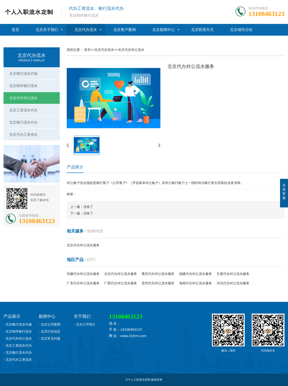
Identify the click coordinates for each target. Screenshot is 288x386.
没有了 (88, 207)
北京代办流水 (85, 30)
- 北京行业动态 (49, 331)
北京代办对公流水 (23, 98)
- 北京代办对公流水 (18, 338)
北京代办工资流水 (23, 134)
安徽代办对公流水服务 (83, 274)
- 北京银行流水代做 (18, 324)
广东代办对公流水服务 (83, 283)
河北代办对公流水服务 (233, 283)
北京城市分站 (241, 30)
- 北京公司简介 (85, 324)
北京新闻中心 (163, 30)
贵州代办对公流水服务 (158, 283)
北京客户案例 (124, 30)
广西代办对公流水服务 (120, 283)
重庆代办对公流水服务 (158, 274)
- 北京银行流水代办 (18, 352)
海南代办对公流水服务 (195, 283)
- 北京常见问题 (49, 338)
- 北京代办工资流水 (18, 359)
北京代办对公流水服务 (83, 245)
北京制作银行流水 (23, 86)
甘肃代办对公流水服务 (233, 274)
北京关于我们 (47, 30)
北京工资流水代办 (23, 110)
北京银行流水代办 (23, 122)
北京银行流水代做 (23, 73)
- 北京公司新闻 (49, 324)
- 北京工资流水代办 (18, 345)
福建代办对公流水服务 (195, 274)
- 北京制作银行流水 (18, 331)
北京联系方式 (202, 30)
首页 (15, 30)
